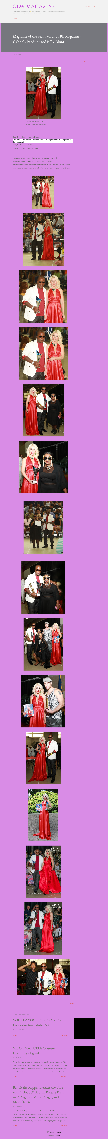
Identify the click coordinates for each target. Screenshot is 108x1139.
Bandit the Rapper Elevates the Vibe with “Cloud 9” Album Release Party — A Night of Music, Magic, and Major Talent (38, 1094)
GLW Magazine (34, 6)
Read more (64, 1035)
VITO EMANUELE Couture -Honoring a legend (34, 1050)
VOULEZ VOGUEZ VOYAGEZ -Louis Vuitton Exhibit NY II (37, 1022)
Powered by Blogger (54, 1132)
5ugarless (58, 1135)
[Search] (87, 6)
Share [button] (85, 61)
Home (15, 18)
